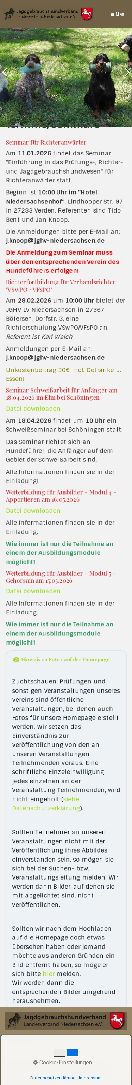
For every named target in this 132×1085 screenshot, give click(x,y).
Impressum (74, 1052)
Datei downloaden (34, 414)
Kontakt (46, 1052)
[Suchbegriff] (66, 1040)
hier (49, 959)
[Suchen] (123, 1039)
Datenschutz (108, 1052)
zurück (7, 79)
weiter (125, 79)
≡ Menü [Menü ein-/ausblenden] (119, 14)
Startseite (21, 1052)
